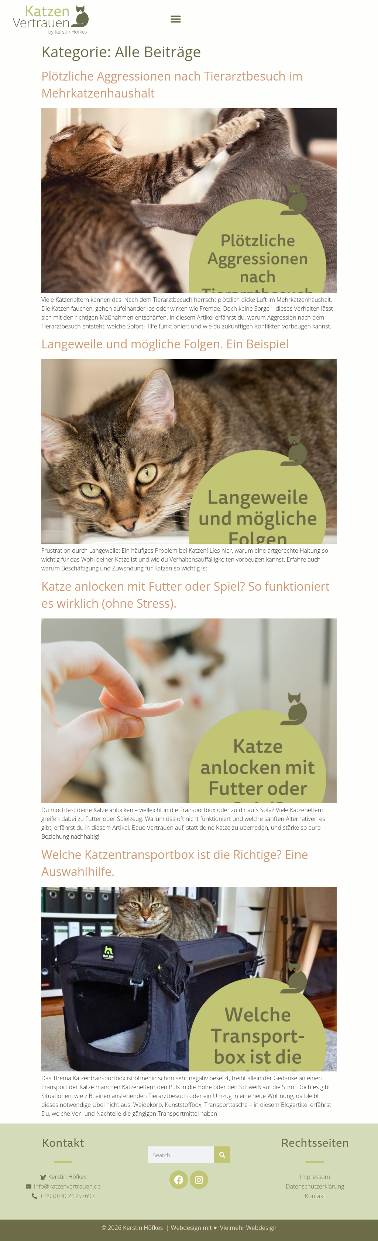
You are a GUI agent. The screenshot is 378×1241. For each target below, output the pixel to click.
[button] (175, 19)
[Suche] (222, 1154)
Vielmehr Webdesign (248, 1228)
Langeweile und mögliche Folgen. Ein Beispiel (165, 344)
